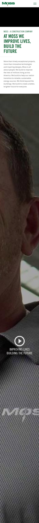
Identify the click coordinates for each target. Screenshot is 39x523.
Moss (8, 4)
